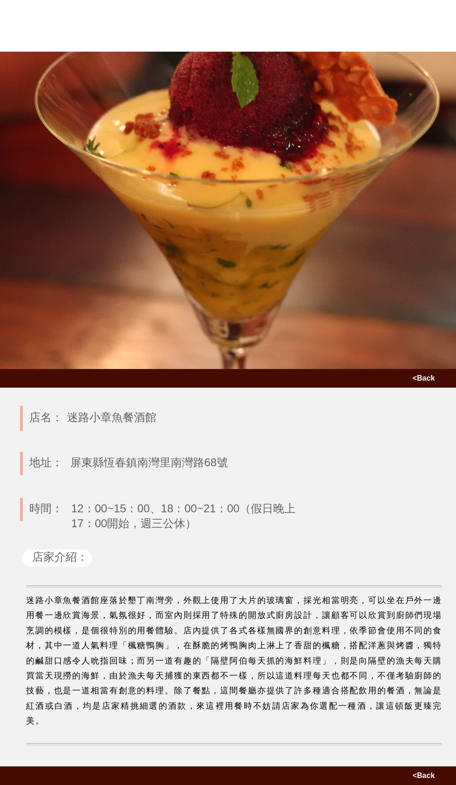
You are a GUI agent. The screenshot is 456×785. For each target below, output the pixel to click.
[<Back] (424, 378)
